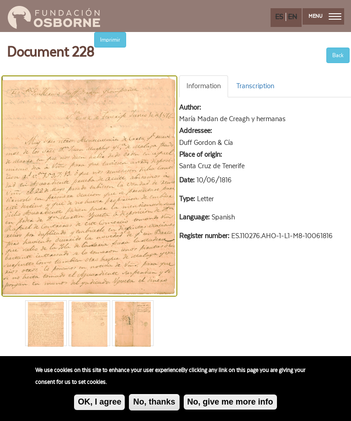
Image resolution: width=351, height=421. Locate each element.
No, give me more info (230, 404)
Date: (188, 180)
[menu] (335, 16)
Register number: (205, 236)
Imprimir (110, 40)
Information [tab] (203, 86)
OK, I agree (99, 404)
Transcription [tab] (255, 86)
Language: (195, 217)
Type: (188, 199)
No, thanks (154, 404)
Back (338, 55)
